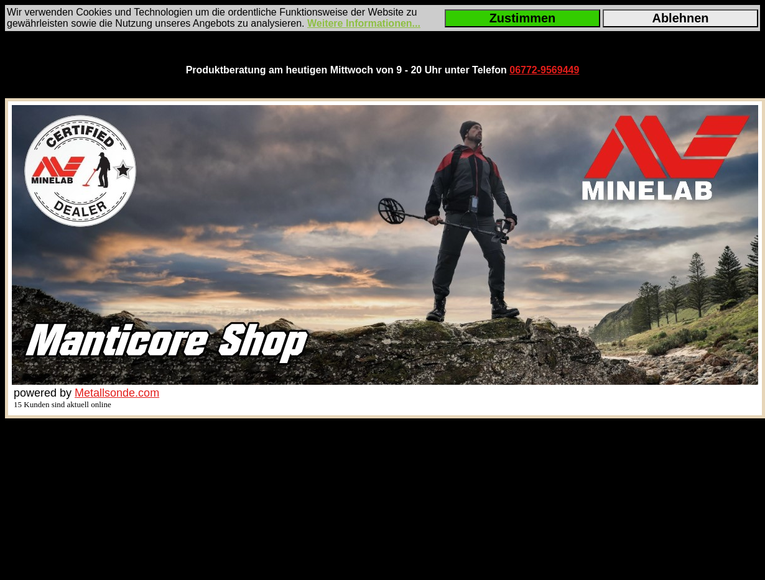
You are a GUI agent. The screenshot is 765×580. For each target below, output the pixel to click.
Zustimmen (522, 18)
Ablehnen (680, 18)
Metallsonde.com (117, 393)
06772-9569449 (544, 70)
